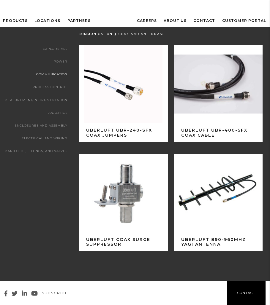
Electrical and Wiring (44, 138)
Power (60, 61)
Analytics (57, 112)
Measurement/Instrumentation (36, 100)
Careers (151, 20)
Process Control (50, 87)
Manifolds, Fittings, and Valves (35, 151)
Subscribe (55, 293)
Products (15, 20)
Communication (51, 74)
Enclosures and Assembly (41, 125)
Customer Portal (245, 20)
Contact (206, 20)
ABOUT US (178, 20)
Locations (46, 20)
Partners (77, 20)
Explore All (55, 49)
